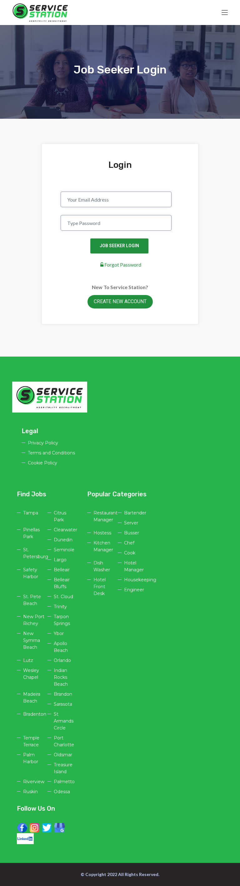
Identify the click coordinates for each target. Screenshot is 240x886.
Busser (131, 533)
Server (131, 523)
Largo (60, 560)
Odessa (62, 791)
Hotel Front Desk (99, 586)
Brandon (63, 694)
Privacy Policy (43, 443)
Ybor (59, 633)
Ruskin (30, 791)
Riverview (33, 781)
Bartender (135, 513)
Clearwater (65, 530)
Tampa (30, 513)
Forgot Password (120, 265)
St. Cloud (63, 596)
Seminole (64, 550)
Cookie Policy (42, 463)
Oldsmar (63, 755)
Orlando (62, 660)
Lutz (28, 660)
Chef (129, 543)
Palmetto (64, 781)
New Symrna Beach (31, 640)
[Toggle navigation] (225, 13)
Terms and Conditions (51, 453)
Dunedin (63, 540)
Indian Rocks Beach (61, 677)
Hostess (102, 533)
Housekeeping (140, 580)
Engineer (134, 590)
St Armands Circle (63, 721)
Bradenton (34, 714)
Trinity (60, 606)
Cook (129, 553)
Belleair (62, 570)
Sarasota (63, 704)
